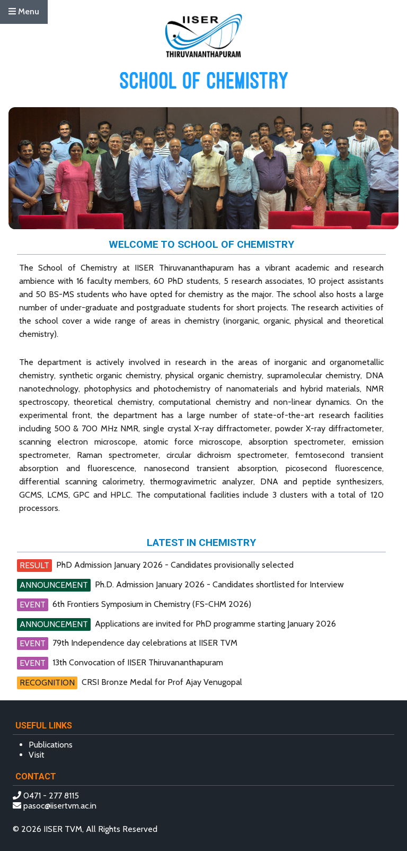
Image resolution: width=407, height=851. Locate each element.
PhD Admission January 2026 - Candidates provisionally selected (175, 565)
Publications (51, 745)
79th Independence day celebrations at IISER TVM (144, 643)
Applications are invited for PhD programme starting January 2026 (215, 624)
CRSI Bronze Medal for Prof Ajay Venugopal (162, 682)
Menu (23, 11)
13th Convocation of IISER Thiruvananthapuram (137, 662)
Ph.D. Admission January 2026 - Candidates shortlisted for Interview (219, 584)
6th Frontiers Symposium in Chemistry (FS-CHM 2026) (151, 604)
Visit (37, 755)
